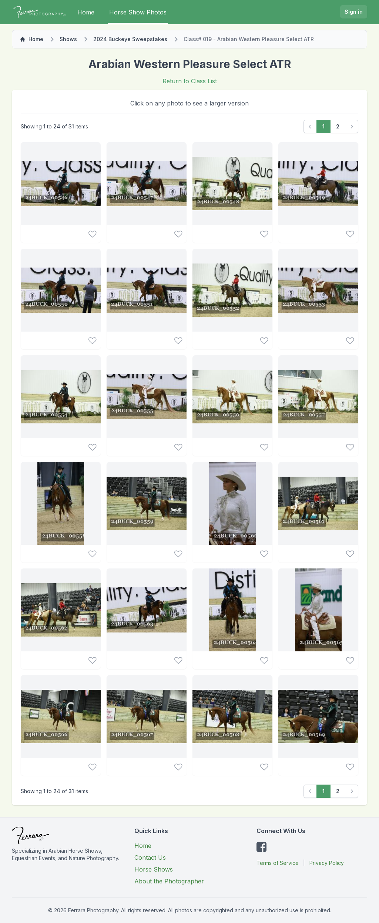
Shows (68, 39)
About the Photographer (169, 881)
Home (85, 12)
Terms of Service (277, 863)
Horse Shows (153, 869)
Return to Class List (189, 81)
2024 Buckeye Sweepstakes (130, 39)
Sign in (354, 12)
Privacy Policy (326, 863)
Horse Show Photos (138, 12)
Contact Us (150, 857)
